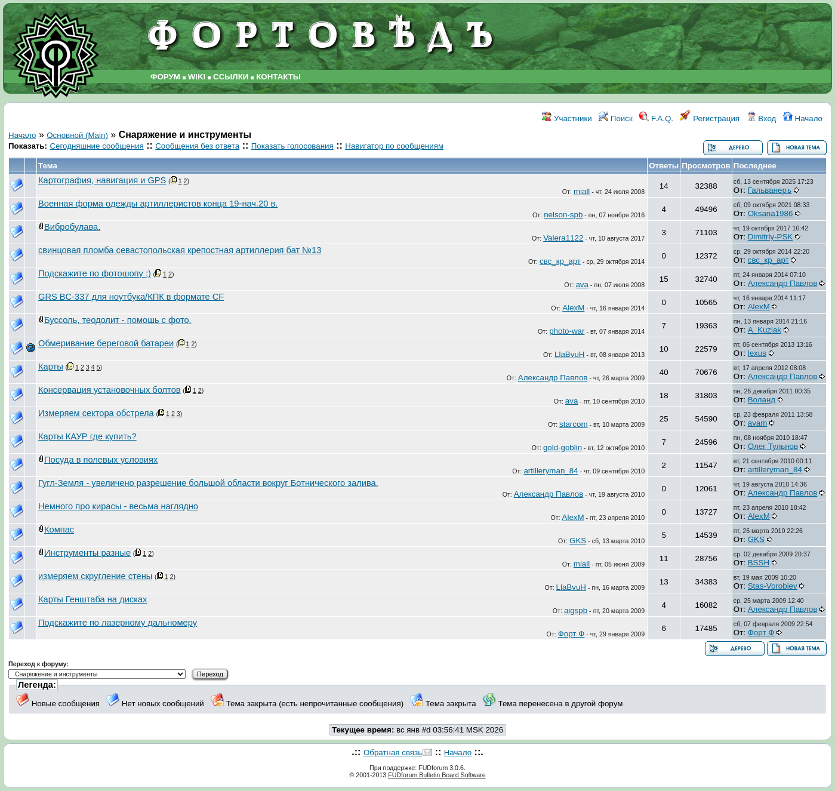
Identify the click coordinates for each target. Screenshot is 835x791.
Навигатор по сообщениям (394, 145)
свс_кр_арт (560, 261)
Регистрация (710, 118)
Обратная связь (392, 752)
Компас (59, 529)
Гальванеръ (769, 190)
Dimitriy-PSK (770, 236)
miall (582, 191)
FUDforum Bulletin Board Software (436, 774)
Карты (50, 366)
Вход (762, 118)
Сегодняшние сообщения (96, 145)
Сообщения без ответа (197, 145)
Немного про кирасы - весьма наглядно (118, 506)
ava (581, 284)
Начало (802, 118)
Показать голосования (292, 145)
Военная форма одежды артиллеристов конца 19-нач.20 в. (158, 203)
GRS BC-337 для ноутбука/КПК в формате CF (131, 296)
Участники (566, 118)
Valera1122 (563, 237)
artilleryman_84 (550, 470)
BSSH (758, 562)
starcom (573, 424)
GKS (577, 540)
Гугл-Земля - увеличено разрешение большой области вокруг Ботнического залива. (208, 483)
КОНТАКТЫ (278, 76)
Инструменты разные (87, 553)
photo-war (566, 331)
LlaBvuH (569, 354)
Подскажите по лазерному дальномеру (117, 622)
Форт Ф (571, 633)
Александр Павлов (783, 283)
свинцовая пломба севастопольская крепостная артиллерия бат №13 (179, 250)
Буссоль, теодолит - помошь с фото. (118, 320)
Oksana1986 (770, 213)
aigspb (575, 610)
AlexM (573, 307)
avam (758, 422)
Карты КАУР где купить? (87, 436)
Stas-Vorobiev (772, 585)
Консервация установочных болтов (109, 390)
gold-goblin (562, 447)
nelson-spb (563, 214)
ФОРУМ (165, 76)
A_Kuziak (764, 329)
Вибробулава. (72, 227)
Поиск (616, 118)
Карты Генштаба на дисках (92, 599)
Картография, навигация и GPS (102, 180)
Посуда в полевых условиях (101, 459)
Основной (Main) (77, 135)
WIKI (197, 76)
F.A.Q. (656, 118)
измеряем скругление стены (95, 576)
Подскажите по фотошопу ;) (94, 273)
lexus (757, 353)
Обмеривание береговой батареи (106, 343)
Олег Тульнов (773, 446)
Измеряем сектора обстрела (96, 413)
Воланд (761, 399)
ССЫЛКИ (230, 76)
